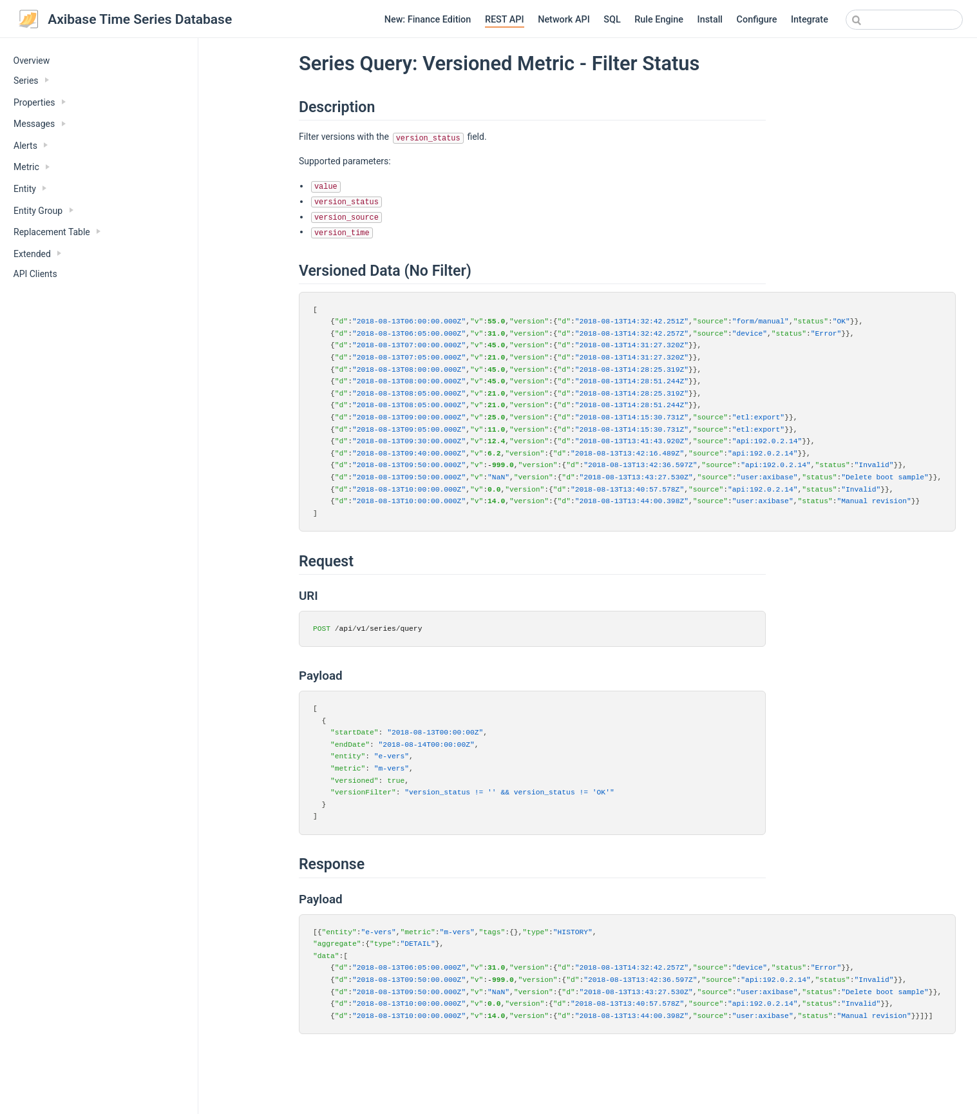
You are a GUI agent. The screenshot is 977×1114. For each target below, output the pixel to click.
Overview (32, 60)
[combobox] (904, 20)
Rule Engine (658, 19)
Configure (757, 19)
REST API (504, 19)
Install (710, 19)
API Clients (35, 274)
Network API (564, 19)
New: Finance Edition (427, 19)
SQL (611, 19)
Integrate (809, 19)
